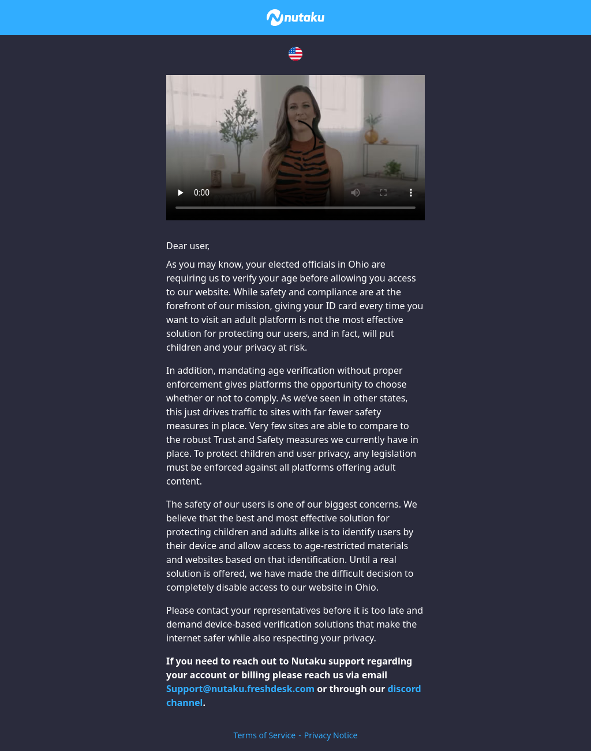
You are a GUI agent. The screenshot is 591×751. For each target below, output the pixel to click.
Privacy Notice (331, 735)
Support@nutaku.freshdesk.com (240, 688)
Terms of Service (265, 735)
